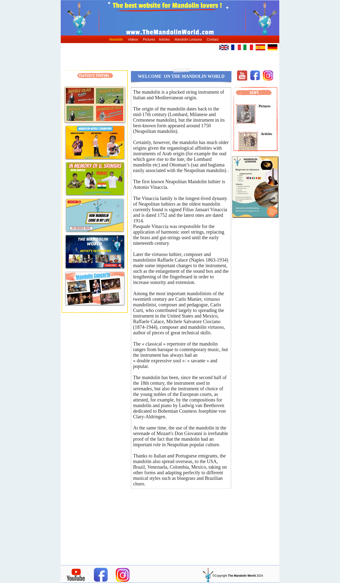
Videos (133, 39)
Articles (164, 39)
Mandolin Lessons (188, 39)
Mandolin (116, 39)
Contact (212, 39)
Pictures (149, 39)
